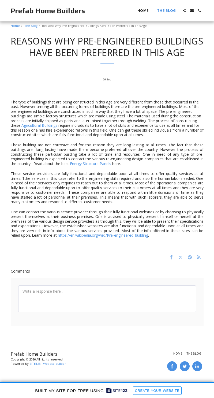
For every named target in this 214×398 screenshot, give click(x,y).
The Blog (30, 26)
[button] (184, 10)
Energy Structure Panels (90, 163)
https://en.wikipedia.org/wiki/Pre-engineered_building (103, 235)
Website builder (54, 364)
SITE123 (34, 364)
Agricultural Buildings (39, 125)
